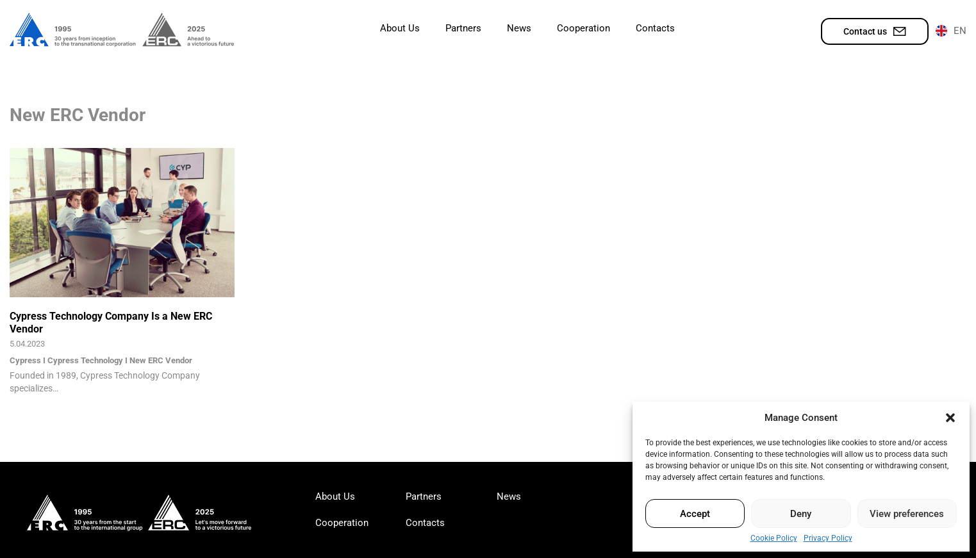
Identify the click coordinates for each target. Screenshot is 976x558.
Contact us (874, 31)
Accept (695, 514)
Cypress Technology (85, 360)
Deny (800, 514)
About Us (400, 28)
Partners (463, 28)
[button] (950, 417)
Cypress (25, 360)
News (519, 28)
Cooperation (583, 28)
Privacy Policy (828, 538)
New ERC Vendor (160, 360)
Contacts (655, 28)
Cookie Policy (773, 538)
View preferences (907, 514)
